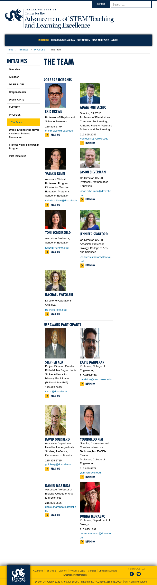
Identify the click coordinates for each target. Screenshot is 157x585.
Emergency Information (75, 575)
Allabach (14, 77)
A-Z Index (38, 570)
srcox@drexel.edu (56, 391)
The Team (16, 122)
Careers (63, 570)
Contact (105, 4)
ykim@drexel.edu (90, 472)
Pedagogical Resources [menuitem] (63, 39)
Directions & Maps (108, 570)
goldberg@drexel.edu (58, 464)
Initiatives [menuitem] (43, 39)
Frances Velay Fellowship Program (24, 146)
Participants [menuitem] (83, 39)
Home (10, 49)
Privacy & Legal (77, 570)
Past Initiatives (17, 156)
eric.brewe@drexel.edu (59, 130)
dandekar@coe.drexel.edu (96, 379)
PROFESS (39, 49)
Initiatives (23, 49)
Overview (14, 69)
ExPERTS (14, 107)
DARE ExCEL (17, 84)
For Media (51, 570)
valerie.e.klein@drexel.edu (61, 200)
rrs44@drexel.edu (56, 309)
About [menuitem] (114, 39)
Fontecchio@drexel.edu (94, 138)
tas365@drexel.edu (57, 247)
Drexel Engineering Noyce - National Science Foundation (24, 133)
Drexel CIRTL (16, 99)
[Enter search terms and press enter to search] (133, 4)
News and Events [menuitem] (100, 39)
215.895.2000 (113, 581)
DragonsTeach (17, 92)
